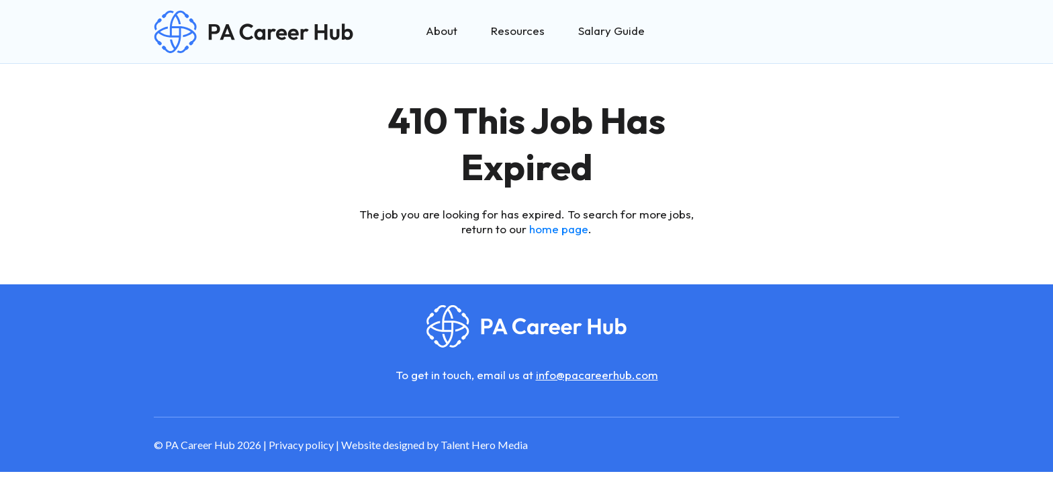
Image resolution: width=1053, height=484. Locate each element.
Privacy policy (301, 444)
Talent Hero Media (484, 444)
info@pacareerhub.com (597, 375)
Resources (518, 31)
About (441, 31)
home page (558, 229)
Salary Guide (611, 31)
